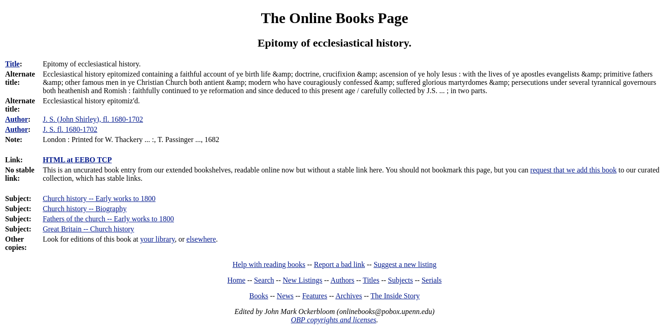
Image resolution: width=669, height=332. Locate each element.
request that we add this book (573, 170)
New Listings (303, 280)
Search (264, 280)
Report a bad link (339, 264)
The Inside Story (395, 296)
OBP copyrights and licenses (333, 320)
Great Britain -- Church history (88, 229)
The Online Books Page (334, 18)
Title (12, 64)
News (285, 296)
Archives (348, 296)
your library (157, 239)
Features (314, 296)
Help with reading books (269, 264)
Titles (371, 280)
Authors (342, 280)
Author (16, 119)
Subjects (400, 280)
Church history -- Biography (85, 209)
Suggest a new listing (405, 264)
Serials (432, 280)
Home (236, 280)
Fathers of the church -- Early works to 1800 (108, 219)
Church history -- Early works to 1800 (99, 198)
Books (258, 296)
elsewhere (201, 239)
